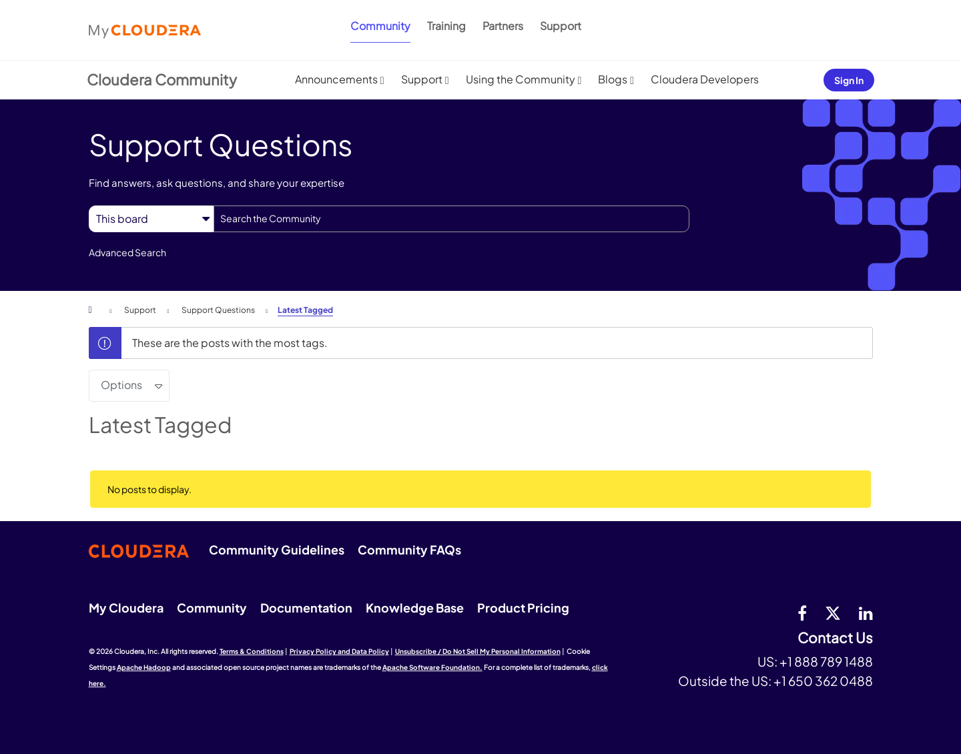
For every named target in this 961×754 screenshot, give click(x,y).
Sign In (849, 80)
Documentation (306, 607)
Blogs (612, 79)
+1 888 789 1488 (826, 661)
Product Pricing (523, 607)
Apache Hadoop (144, 667)
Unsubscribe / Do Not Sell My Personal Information (478, 651)
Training (446, 26)
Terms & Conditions (252, 651)
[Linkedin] (866, 613)
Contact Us (835, 638)
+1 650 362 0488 (823, 681)
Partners (503, 26)
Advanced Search (127, 252)
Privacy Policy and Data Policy (339, 651)
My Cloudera (126, 607)
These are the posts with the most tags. (230, 343)
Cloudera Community (162, 79)
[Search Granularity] (151, 218)
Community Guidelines (276, 549)
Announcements (336, 79)
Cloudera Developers (705, 79)
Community (380, 26)
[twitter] (833, 613)
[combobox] (451, 219)
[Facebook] (802, 613)
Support (560, 26)
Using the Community (520, 79)
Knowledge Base (415, 607)
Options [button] (121, 385)
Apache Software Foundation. (432, 667)
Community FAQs (409, 549)
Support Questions (218, 310)
